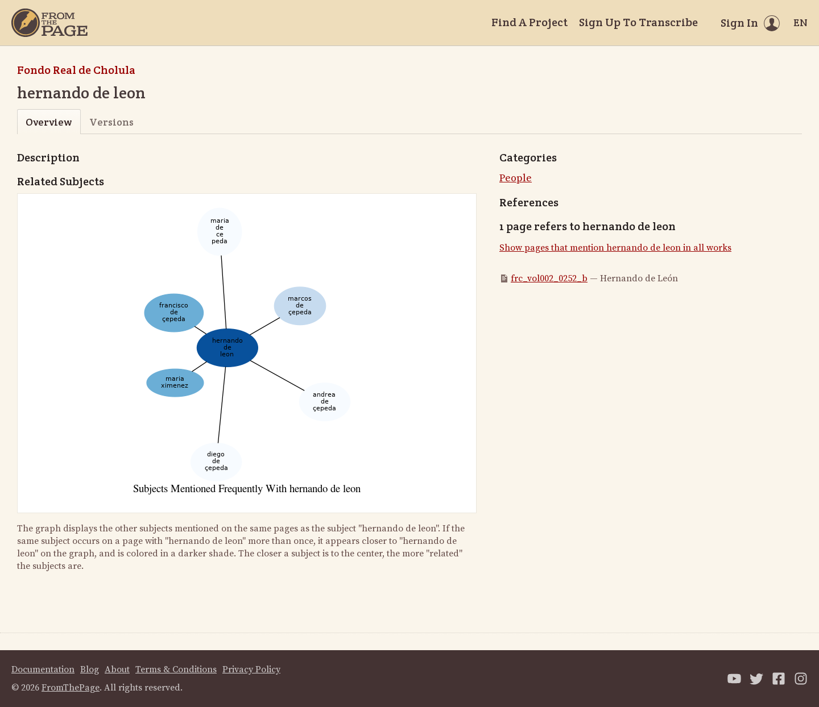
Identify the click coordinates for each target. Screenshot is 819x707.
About (117, 669)
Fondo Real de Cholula (76, 70)
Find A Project (529, 22)
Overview (49, 121)
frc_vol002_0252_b (549, 278)
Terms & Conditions (176, 669)
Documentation (43, 669)
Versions (111, 121)
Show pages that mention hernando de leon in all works (615, 247)
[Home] (49, 23)
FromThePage (71, 687)
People (515, 178)
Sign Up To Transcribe (638, 22)
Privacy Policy (251, 669)
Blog (89, 669)
